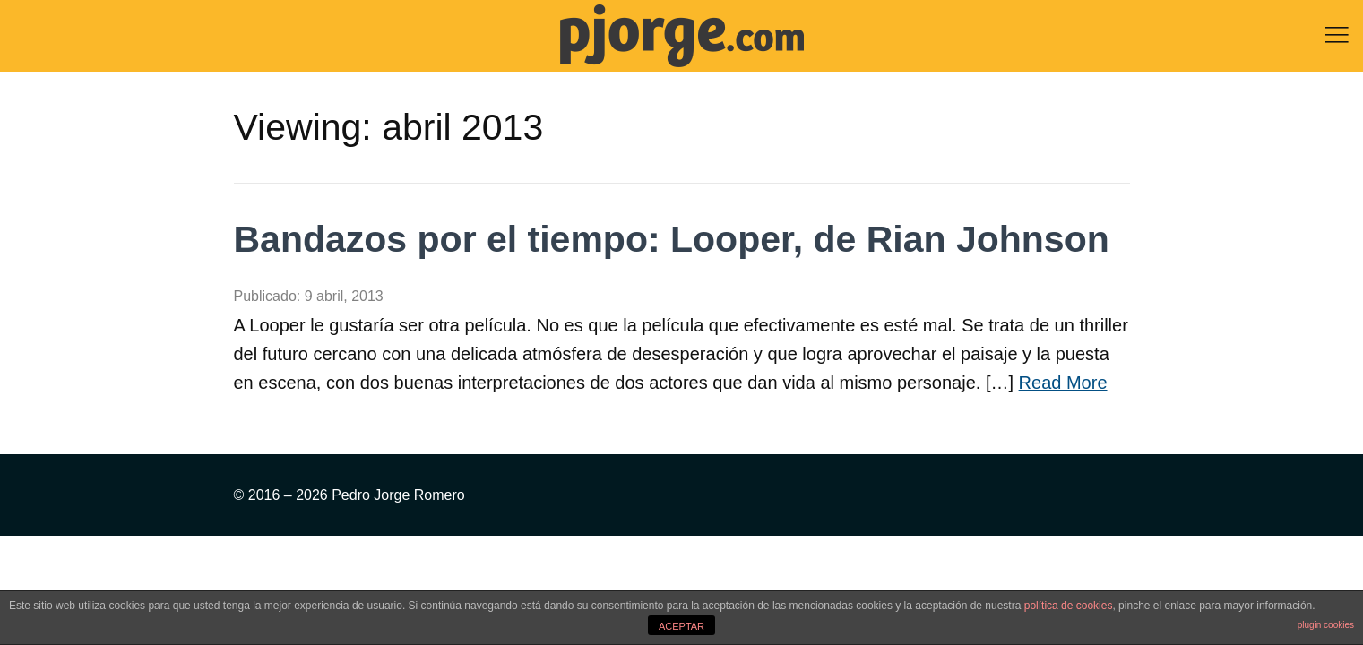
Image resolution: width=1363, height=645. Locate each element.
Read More (1063, 382)
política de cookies (1068, 605)
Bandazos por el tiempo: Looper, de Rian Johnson (671, 239)
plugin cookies (1326, 625)
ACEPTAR (681, 626)
